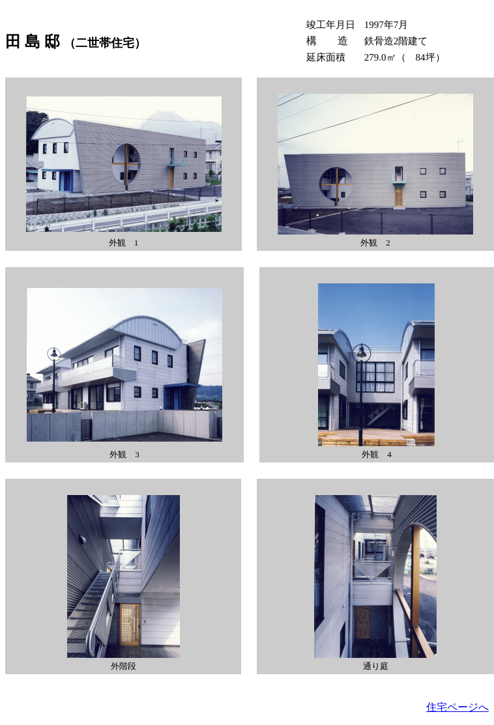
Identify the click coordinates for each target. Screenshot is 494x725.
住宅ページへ (457, 707)
